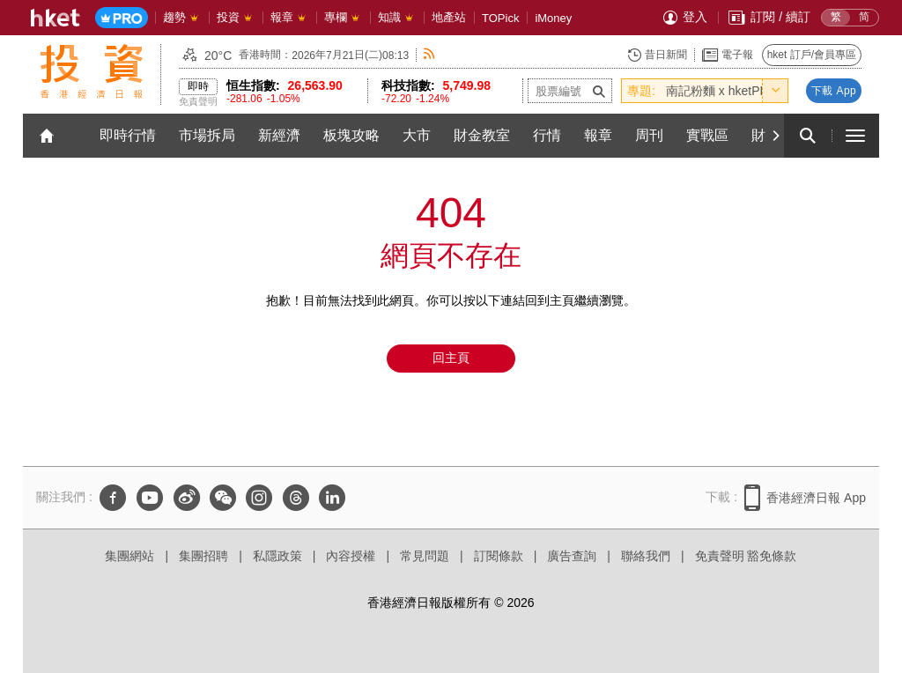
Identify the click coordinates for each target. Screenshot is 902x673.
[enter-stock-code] (570, 90)
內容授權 (350, 556)
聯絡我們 (645, 556)
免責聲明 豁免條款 (746, 556)
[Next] (775, 136)
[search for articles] (808, 136)
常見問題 (424, 556)
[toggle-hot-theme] (775, 90)
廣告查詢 (571, 556)
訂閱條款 (498, 556)
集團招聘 (203, 556)
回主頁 (451, 358)
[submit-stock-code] (599, 90)
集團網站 (129, 556)
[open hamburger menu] (855, 136)
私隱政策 (277, 556)
